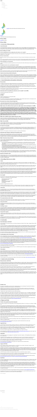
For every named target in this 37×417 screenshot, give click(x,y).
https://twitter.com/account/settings (30, 257)
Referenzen (3, 4)
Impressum (3, 6)
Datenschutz (3, 7)
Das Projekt (3, 3)
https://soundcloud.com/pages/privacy (29, 369)
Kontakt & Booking (4, 5)
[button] (3, 26)
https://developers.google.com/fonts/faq (23, 331)
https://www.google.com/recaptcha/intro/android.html (20, 356)
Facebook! (2, 390)
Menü (1, 0)
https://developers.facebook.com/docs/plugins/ (26, 237)
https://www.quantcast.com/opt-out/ (16, 298)
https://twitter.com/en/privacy (29, 253)
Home (3, 2)
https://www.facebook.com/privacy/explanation (6, 243)
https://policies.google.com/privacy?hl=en (5, 321)
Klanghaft (8, 28)
